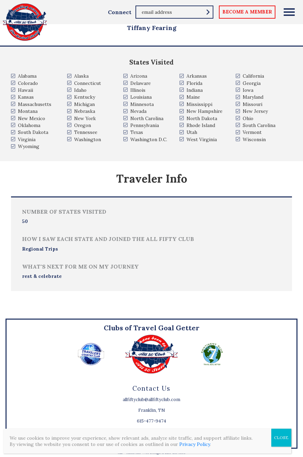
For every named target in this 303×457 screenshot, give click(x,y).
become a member (247, 12)
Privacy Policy (194, 444)
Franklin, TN (151, 410)
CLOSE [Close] (281, 437)
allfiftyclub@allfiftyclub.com (151, 399)
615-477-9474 (151, 421)
